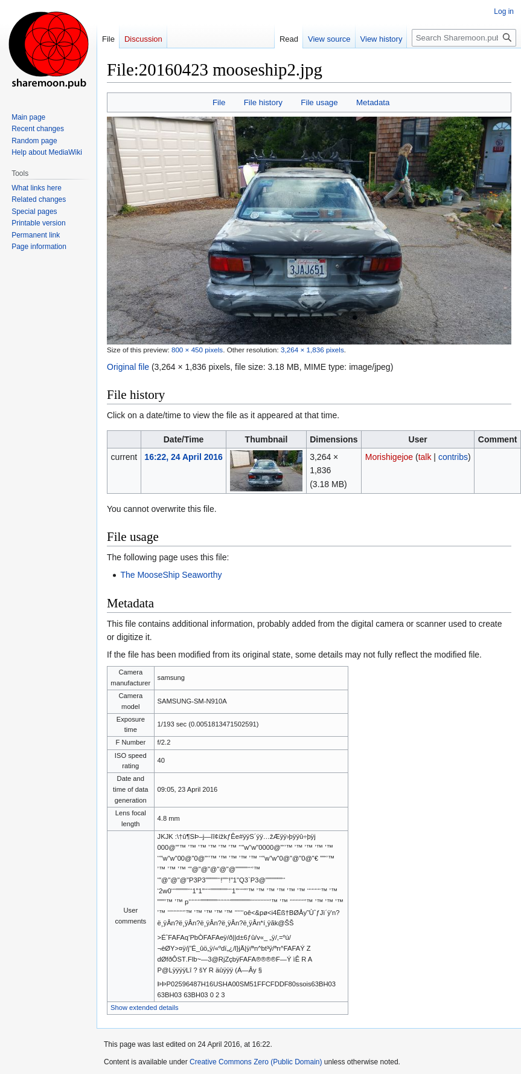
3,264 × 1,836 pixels (312, 350)
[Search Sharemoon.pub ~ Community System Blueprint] (464, 38)
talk (425, 457)
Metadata (372, 102)
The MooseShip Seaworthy (171, 575)
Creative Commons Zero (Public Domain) (256, 1062)
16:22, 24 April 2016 (183, 457)
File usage (319, 102)
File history (263, 102)
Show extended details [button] (144, 1007)
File (219, 102)
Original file (128, 367)
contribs (453, 457)
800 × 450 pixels (197, 350)
